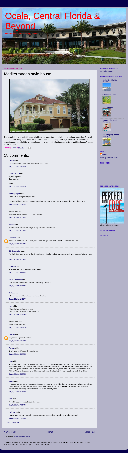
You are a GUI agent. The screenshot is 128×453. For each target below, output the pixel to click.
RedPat (12, 335)
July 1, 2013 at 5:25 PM (17, 374)
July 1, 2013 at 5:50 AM (17, 217)
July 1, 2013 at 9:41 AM (17, 272)
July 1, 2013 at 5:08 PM (17, 354)
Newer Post (9, 432)
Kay (10, 361)
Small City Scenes (16, 280)
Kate (10, 399)
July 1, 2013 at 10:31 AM (17, 299)
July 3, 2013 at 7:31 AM (17, 405)
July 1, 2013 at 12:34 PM (17, 328)
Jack (11, 381)
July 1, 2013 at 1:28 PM (17, 341)
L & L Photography (106, 71)
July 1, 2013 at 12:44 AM (17, 186)
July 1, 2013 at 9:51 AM (17, 286)
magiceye (12, 266)
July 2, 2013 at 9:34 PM (17, 392)
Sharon (12, 225)
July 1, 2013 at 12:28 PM (17, 314)
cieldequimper (14, 194)
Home (50, 432)
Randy (11, 348)
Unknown (12, 238)
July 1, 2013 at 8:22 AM (17, 244)
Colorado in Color (109, 94)
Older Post (90, 432)
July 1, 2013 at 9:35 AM (17, 259)
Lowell (104, 154)
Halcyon (12, 412)
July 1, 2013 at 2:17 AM (17, 204)
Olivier (11, 160)
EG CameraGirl (14, 251)
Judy (11, 293)
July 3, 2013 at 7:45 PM (17, 418)
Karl (10, 306)
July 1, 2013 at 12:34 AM (17, 167)
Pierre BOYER (14, 174)
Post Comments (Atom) (22, 437)
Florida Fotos (108, 107)
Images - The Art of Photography (110, 121)
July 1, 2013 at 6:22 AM (17, 230)
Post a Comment (13, 423)
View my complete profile (109, 158)
